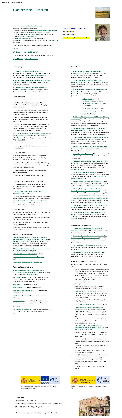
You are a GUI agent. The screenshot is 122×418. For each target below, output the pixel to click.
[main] (52, 10)
